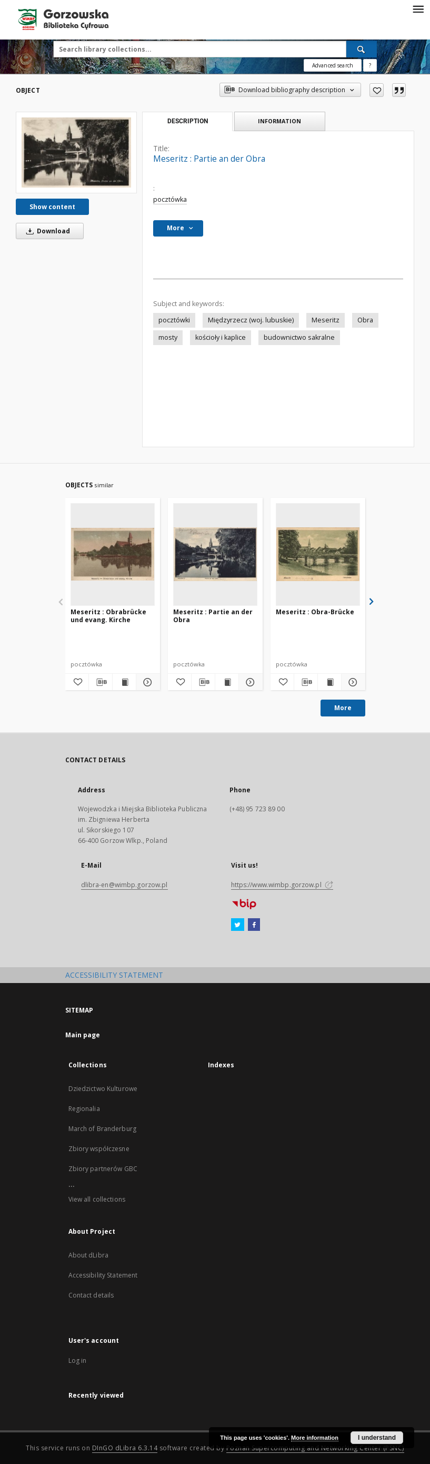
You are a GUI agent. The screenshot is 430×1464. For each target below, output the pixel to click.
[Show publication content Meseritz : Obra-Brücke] (329, 682)
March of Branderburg (102, 1128)
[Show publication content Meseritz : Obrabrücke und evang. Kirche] (124, 682)
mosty (167, 337)
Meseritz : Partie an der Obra (213, 615)
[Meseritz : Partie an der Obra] (76, 152)
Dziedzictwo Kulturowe (103, 1088)
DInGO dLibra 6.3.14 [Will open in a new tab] (125, 1447)
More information (314, 1437)
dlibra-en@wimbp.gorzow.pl (124, 884)
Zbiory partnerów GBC (102, 1168)
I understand (377, 1437)
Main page (83, 1034)
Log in (77, 1360)
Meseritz (325, 320)
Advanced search (332, 65)
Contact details (91, 1295)
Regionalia (84, 1108)
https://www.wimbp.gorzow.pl (282, 884)
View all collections (96, 1199)
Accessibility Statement (103, 1275)
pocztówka (170, 199)
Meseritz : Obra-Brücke (315, 611)
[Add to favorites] (376, 90)
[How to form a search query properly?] (370, 65)
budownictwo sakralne (299, 337)
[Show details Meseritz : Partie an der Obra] (249, 682)
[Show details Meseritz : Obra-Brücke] (351, 682)
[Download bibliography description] (100, 682)
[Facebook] (254, 925)
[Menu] (417, 8)
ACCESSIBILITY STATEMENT (114, 975)
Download (46, 231)
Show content (52, 206)
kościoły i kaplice (220, 337)
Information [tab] (279, 121)
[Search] (361, 49)
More (343, 707)
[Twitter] (237, 925)
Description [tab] (187, 121)
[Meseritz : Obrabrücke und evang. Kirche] (112, 554)
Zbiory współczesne (98, 1148)
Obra (365, 320)
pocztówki (174, 320)
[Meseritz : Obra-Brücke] (317, 554)
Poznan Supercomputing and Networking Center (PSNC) (315, 1447)
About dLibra (88, 1255)
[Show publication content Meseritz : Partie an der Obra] (226, 682)
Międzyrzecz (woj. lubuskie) (251, 320)
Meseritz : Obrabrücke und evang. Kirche (108, 615)
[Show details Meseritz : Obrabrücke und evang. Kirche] (146, 682)
